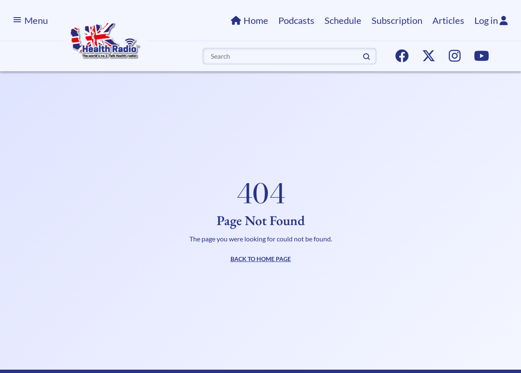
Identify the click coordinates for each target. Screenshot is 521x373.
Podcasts (296, 20)
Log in (491, 20)
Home (255, 20)
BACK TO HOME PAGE (260, 258)
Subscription (397, 20)
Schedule (343, 20)
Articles (448, 20)
